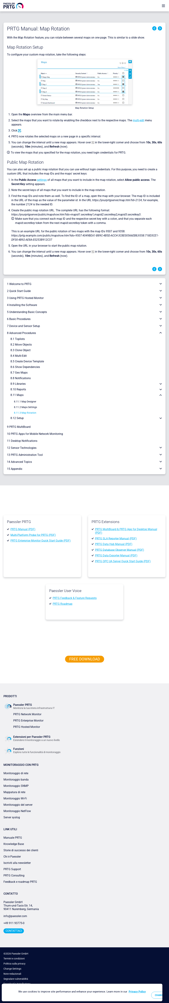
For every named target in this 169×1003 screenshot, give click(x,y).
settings (42, 180)
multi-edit (138, 120)
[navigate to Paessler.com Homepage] (13, 5)
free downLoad (84, 659)
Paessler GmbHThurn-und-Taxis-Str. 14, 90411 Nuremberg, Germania (21, 905)
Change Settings (12, 968)
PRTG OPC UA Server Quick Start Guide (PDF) (123, 561)
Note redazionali (12, 973)
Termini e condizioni (14, 958)
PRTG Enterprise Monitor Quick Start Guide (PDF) (40, 540)
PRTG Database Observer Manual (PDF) (119, 549)
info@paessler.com (15, 916)
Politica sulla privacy (14, 963)
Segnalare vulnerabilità (15, 978)
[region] (82, 992)
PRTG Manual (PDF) (22, 529)
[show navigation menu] (163, 5)
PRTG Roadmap (62, 603)
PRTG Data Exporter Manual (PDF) (116, 555)
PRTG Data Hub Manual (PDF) (113, 544)
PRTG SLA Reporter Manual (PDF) (116, 538)
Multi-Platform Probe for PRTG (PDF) (33, 535)
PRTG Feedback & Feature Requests (75, 598)
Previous (154, 28)
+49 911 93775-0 (13, 923)
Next (160, 28)
